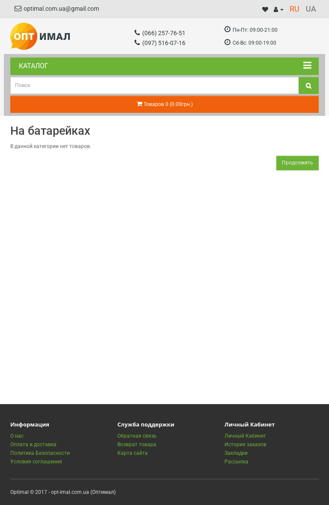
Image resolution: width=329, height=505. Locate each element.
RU (294, 8)
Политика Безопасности (40, 453)
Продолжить (297, 163)
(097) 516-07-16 (160, 42)
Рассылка (236, 462)
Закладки (236, 453)
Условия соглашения (36, 462)
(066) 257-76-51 (160, 33)
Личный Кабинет (245, 436)
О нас (17, 436)
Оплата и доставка (33, 444)
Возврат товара (136, 444)
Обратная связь (137, 436)
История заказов (245, 444)
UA (311, 8)
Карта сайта (132, 453)
